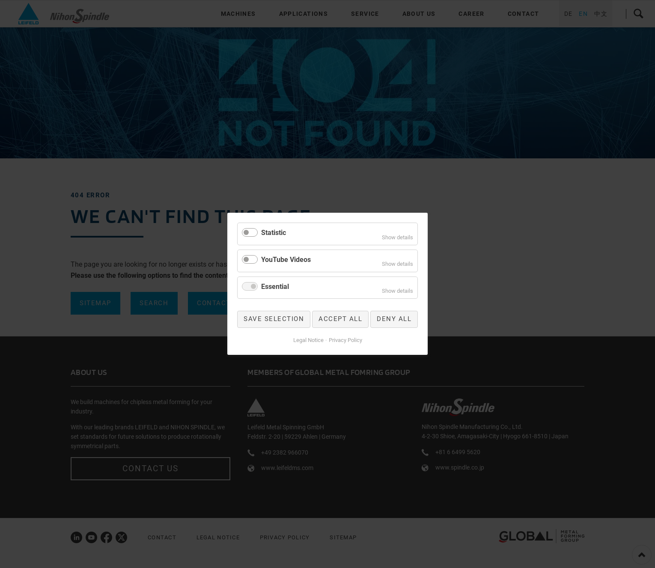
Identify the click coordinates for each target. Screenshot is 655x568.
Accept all (340, 319)
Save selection (274, 319)
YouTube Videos (286, 260)
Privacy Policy (345, 340)
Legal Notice (308, 340)
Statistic (273, 233)
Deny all (394, 319)
